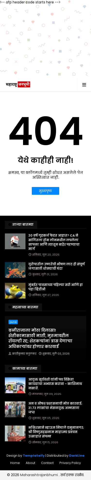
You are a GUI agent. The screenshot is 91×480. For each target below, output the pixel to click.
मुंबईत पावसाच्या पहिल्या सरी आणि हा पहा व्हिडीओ (55, 287)
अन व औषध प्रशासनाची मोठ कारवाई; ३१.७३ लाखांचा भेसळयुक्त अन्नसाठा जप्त (55, 408)
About (30, 463)
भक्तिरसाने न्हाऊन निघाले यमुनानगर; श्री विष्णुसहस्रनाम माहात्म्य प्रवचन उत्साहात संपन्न (56, 432)
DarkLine (76, 455)
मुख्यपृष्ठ (45, 190)
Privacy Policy (70, 463)
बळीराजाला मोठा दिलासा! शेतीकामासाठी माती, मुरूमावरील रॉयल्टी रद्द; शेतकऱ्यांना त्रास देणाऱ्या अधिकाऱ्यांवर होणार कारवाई (40, 338)
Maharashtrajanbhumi (39, 474)
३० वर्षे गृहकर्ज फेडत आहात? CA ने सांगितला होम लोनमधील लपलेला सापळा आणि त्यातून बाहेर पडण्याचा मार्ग (54, 242)
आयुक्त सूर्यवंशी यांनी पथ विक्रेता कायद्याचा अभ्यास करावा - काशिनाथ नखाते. (55, 384)
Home (15, 463)
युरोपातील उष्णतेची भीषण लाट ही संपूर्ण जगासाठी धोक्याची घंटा (56, 266)
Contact (47, 463)
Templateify (34, 455)
